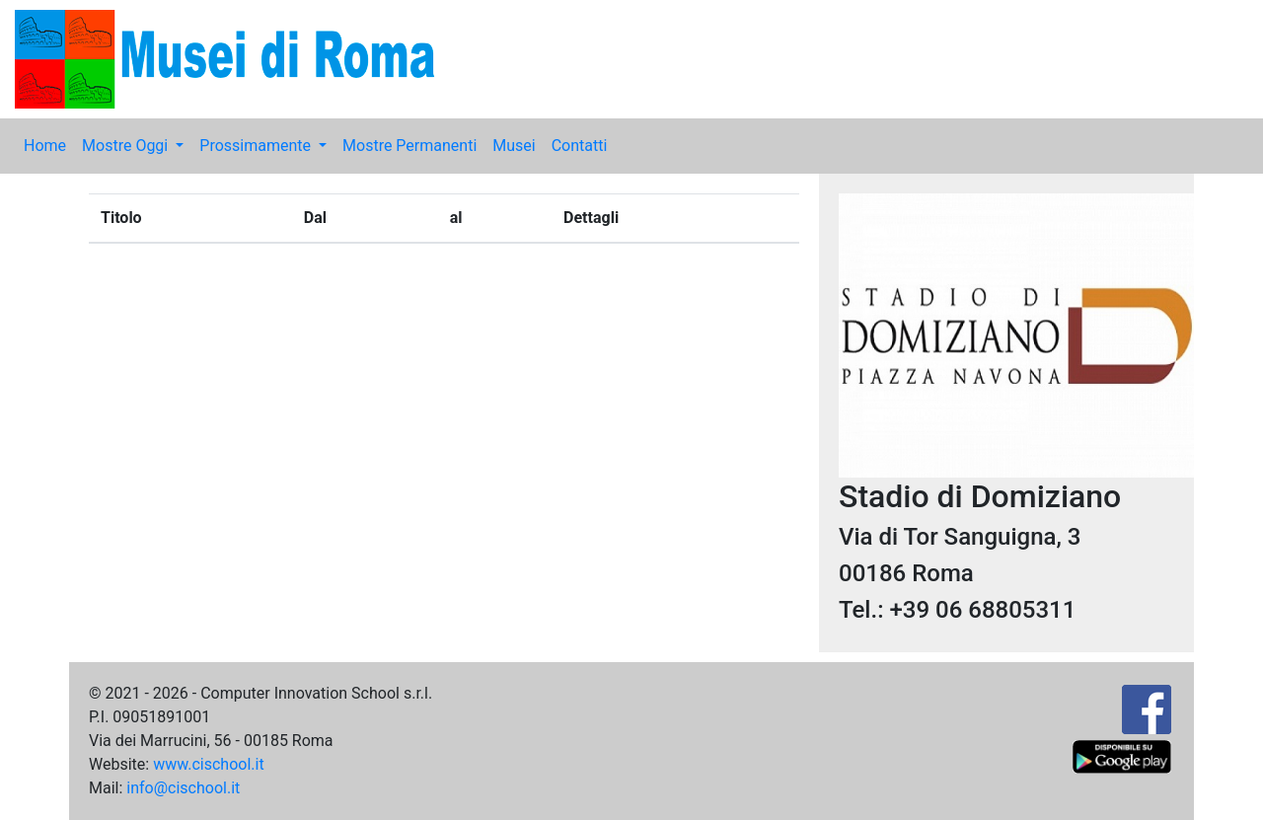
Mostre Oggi (127, 145)
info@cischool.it (183, 788)
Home (45, 145)
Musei (513, 145)
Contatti (580, 145)
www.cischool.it (208, 764)
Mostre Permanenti (409, 145)
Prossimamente (257, 145)
